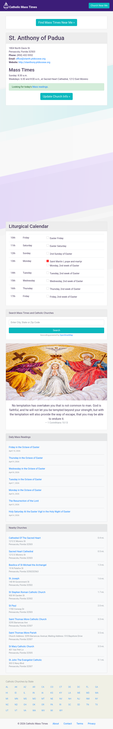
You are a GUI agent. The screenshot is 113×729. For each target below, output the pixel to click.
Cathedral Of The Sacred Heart (25, 538)
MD (87, 693)
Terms (80, 723)
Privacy (91, 723)
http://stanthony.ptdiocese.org (34, 62)
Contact (68, 723)
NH (69, 699)
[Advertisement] (56, 129)
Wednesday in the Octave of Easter (27, 468)
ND (16, 704)
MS (25, 699)
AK (16, 687)
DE (69, 687)
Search (56, 330)
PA (51, 704)
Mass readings (40, 86)
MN (16, 699)
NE (51, 699)
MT (42, 699)
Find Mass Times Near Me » (56, 22)
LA (69, 693)
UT (7, 710)
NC (7, 704)
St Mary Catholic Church (21, 646)
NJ (78, 699)
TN (87, 704)
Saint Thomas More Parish (22, 632)
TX (96, 704)
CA (42, 687)
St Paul (12, 605)
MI (7, 699)
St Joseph (14, 578)
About (56, 723)
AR (34, 687)
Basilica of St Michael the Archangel (27, 565)
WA (34, 710)
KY (60, 693)
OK (34, 704)
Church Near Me (99, 5)
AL (7, 687)
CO (51, 687)
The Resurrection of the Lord (24, 500)
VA (25, 710)
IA (42, 693)
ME (78, 693)
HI (7, 693)
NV (60, 699)
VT (16, 710)
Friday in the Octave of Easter (24, 447)
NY (96, 699)
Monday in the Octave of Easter (25, 490)
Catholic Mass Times (20, 5)
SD (78, 704)
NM (87, 699)
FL (87, 687)
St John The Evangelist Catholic (25, 660)
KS (51, 693)
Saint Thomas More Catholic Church (27, 619)
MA (96, 693)
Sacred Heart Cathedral (21, 551)
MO (34, 699)
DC (78, 687)
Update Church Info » (56, 96)
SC (69, 704)
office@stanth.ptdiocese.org (30, 58)
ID (16, 693)
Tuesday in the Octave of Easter (25, 479)
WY (60, 710)
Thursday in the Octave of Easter (26, 458)
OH (25, 704)
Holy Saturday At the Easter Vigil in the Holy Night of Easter (39, 511)
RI (60, 704)
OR (42, 704)
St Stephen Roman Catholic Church (27, 592)
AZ (25, 687)
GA (96, 687)
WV (42, 710)
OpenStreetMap (66, 335)
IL (24, 693)
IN (34, 693)
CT (60, 687)
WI (51, 710)
